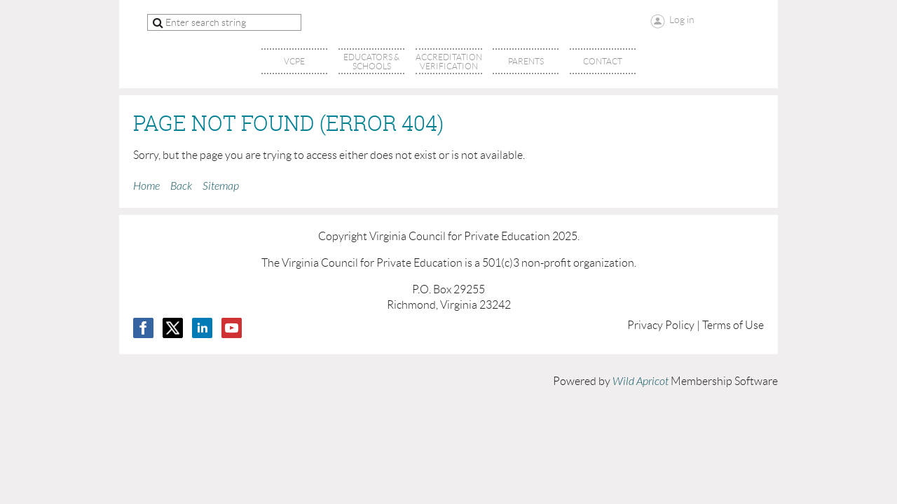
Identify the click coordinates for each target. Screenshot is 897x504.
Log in (681, 19)
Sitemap (221, 186)
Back (181, 186)
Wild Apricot (640, 381)
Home (146, 186)
